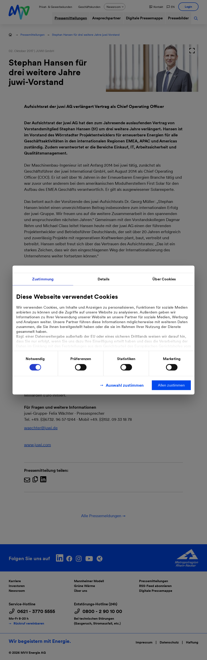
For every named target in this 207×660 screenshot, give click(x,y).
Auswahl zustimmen (125, 385)
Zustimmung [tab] (43, 279)
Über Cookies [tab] (164, 279)
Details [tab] (104, 279)
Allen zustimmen (171, 385)
